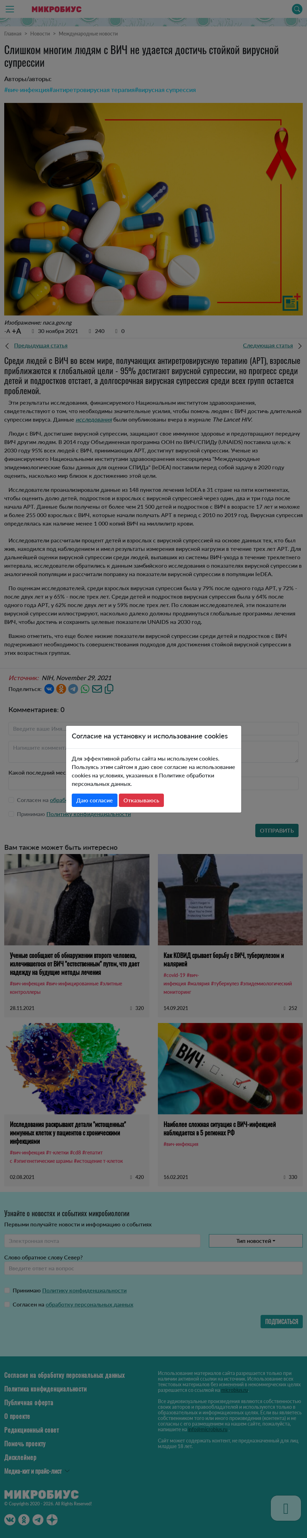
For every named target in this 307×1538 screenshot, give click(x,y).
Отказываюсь (141, 800)
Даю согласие (94, 800)
